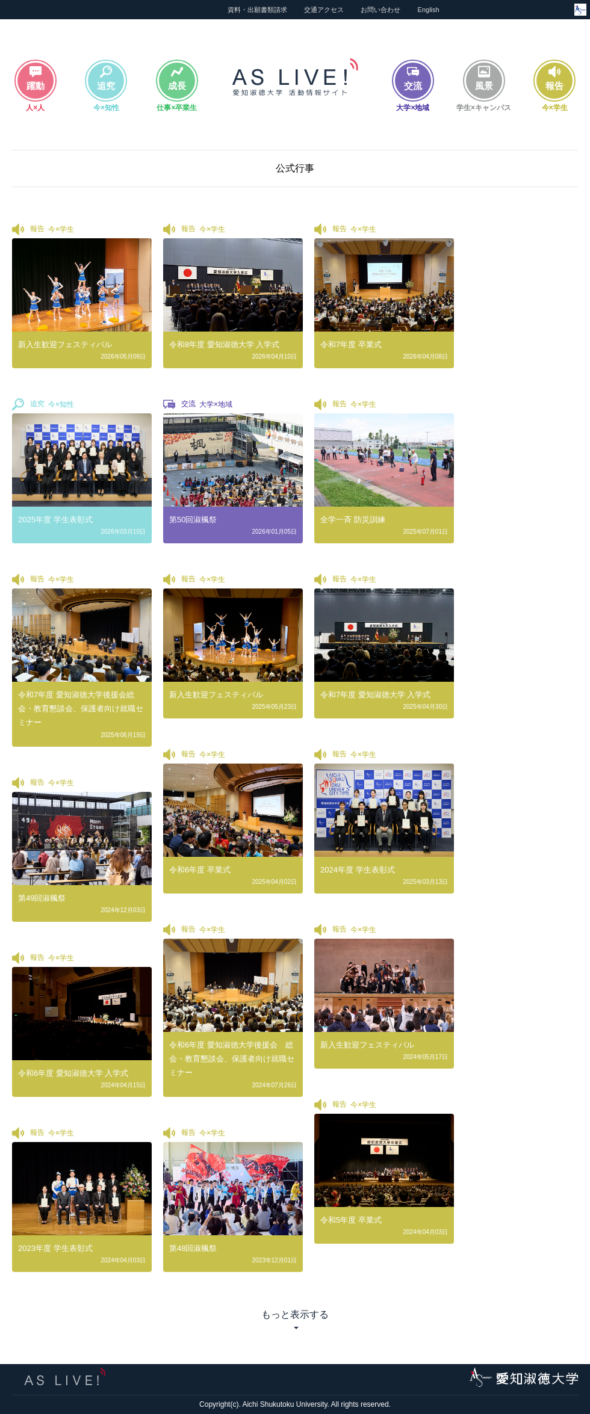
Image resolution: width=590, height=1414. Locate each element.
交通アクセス (324, 9)
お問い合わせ (380, 9)
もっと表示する (295, 1314)
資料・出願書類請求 (257, 9)
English (428, 9)
